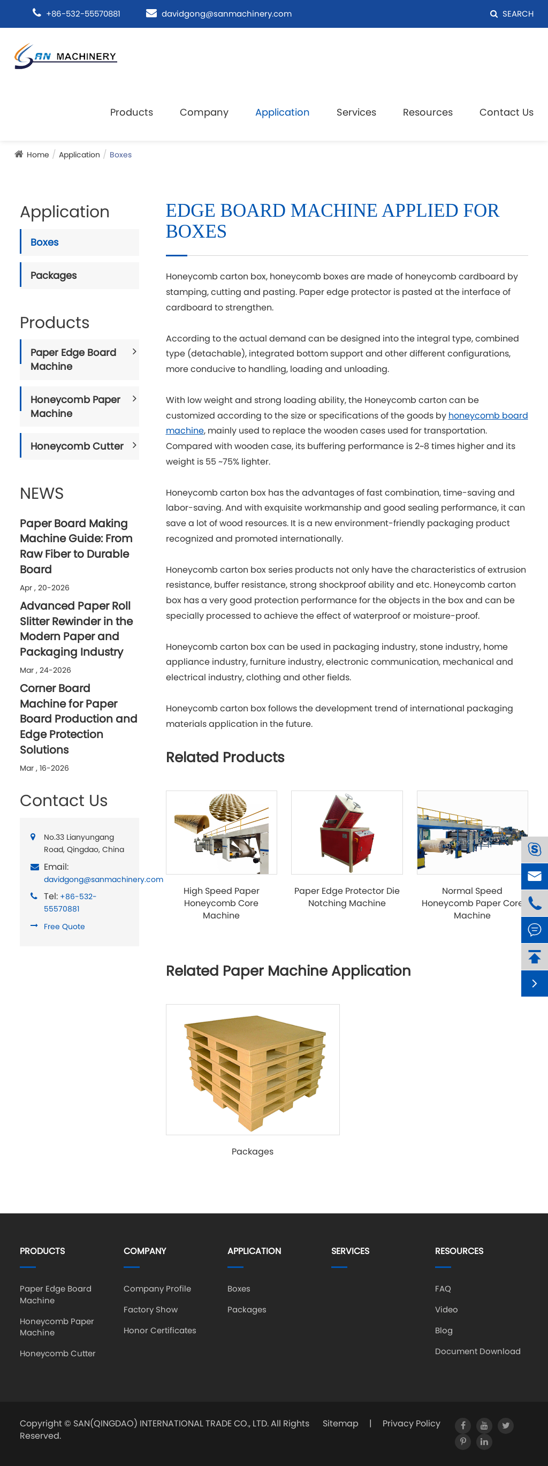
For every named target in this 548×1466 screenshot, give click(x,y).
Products (131, 112)
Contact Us (507, 112)
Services (356, 112)
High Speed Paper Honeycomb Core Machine (222, 903)
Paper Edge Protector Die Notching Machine (347, 897)
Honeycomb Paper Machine (75, 406)
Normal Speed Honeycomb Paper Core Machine (472, 903)
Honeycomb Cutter (77, 446)
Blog (444, 1330)
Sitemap (341, 1423)
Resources (428, 112)
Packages (54, 275)
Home (38, 154)
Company (204, 112)
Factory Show (151, 1309)
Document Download (478, 1351)
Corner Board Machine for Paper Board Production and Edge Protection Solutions (79, 719)
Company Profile (157, 1288)
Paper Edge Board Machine (73, 359)
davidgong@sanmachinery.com (227, 13)
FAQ (443, 1288)
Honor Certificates (160, 1330)
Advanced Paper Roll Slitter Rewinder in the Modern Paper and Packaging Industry (76, 628)
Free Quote (64, 926)
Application (282, 112)
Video (446, 1309)
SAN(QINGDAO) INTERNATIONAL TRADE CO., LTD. (171, 1423)
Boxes (121, 154)
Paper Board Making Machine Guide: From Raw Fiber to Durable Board (76, 546)
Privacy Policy (411, 1423)
